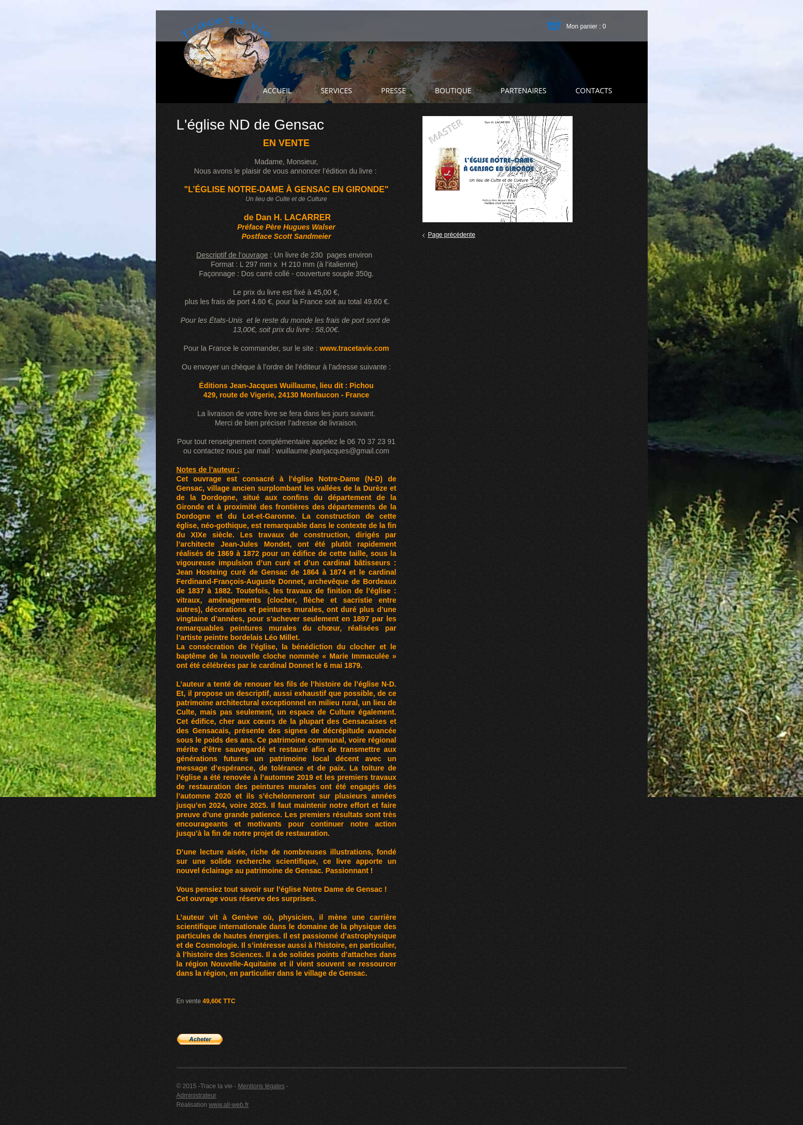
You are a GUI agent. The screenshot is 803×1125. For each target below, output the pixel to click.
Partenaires (524, 90)
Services (336, 90)
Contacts (593, 90)
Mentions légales (261, 1086)
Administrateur (196, 1095)
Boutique (453, 90)
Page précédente (451, 234)
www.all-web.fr (229, 1104)
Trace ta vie (225, 46)
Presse (393, 90)
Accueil (277, 90)
